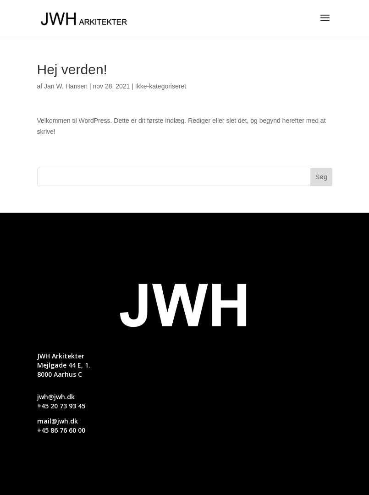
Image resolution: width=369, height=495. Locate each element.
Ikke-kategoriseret (160, 86)
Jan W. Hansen (66, 86)
